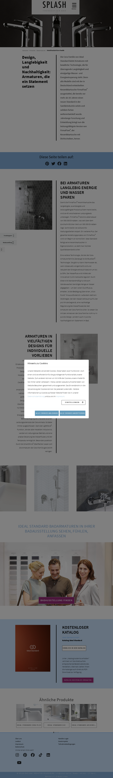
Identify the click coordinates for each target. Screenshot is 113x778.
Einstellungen (72, 402)
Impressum (60, 396)
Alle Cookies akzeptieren (72, 413)
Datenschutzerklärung (36, 396)
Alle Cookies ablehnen (47, 413)
